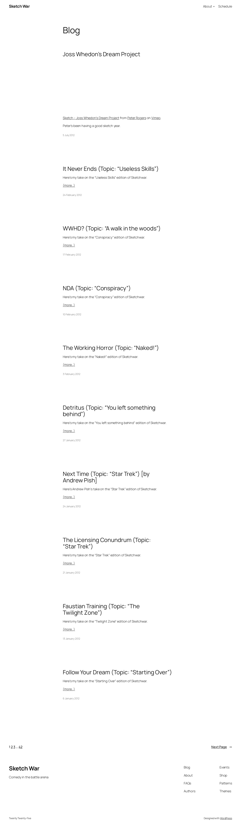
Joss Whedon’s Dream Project (101, 54)
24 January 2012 (72, 506)
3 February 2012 (71, 374)
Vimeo (155, 118)
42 (20, 747)
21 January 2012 (71, 572)
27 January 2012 (72, 440)
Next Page (221, 747)
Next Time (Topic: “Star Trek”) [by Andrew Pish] (106, 477)
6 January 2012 (71, 698)
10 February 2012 (72, 314)
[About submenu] (214, 6)
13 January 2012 (71, 638)
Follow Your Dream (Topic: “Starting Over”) (117, 672)
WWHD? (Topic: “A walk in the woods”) (112, 228)
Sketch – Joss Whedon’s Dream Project (91, 118)
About (207, 6)
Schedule (225, 6)
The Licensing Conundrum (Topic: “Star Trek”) (107, 543)
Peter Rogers (136, 118)
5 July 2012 (69, 135)
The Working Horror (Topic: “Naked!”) (111, 347)
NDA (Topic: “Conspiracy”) (97, 288)
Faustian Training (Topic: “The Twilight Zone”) (101, 609)
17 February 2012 (72, 254)
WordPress (226, 818)
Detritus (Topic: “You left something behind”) (109, 410)
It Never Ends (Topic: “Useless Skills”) (111, 168)
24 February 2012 (72, 195)
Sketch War (19, 6)
